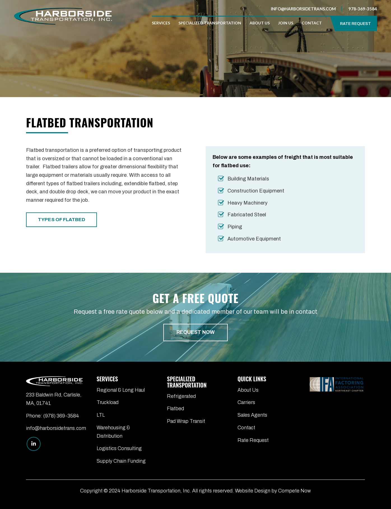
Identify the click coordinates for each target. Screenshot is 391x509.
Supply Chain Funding (121, 461)
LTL (101, 415)
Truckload (107, 402)
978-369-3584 (362, 8)
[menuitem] (163, 23)
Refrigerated (181, 396)
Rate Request (253, 440)
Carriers (246, 402)
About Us (248, 390)
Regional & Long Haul (121, 390)
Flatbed (175, 408)
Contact (246, 427)
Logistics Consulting (119, 448)
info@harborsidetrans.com (303, 8)
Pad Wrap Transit (186, 421)
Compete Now (294, 491)
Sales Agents (252, 415)
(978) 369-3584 (61, 416)
